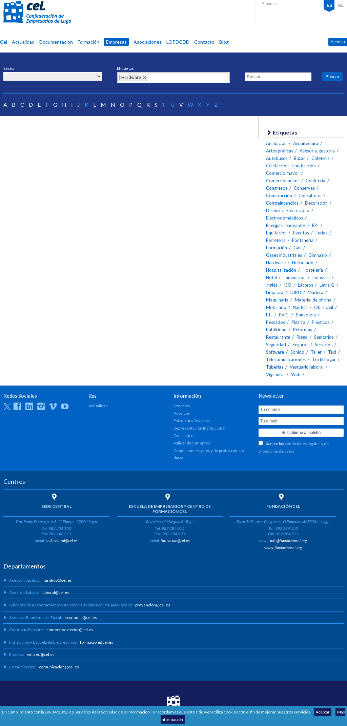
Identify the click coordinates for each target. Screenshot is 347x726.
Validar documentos (192, 442)
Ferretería (276, 240)
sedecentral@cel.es (62, 540)
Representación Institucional (199, 428)
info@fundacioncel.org (288, 540)
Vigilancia (275, 374)
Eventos (301, 232)
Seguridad (276, 344)
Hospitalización (281, 270)
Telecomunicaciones (286, 359)
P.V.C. (284, 314)
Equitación (276, 232)
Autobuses (276, 158)
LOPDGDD (177, 42)
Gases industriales (284, 255)
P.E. (269, 314)
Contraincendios (282, 203)
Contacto (204, 42)
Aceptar (322, 711)
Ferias (321, 232)
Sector (9, 68)
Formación (88, 42)
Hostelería (313, 270)
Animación (276, 143)
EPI (315, 225)
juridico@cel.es (58, 580)
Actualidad (23, 42)
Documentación (56, 42)
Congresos (276, 188)
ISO (287, 285)
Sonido (297, 352)
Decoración (316, 203)
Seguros (300, 344)
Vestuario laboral (307, 367)
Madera (315, 292)
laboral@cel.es (56, 592)
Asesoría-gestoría (317, 150)
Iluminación (294, 277)
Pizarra (298, 322)
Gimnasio (317, 255)
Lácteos (305, 285)
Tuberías (274, 367)
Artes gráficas (279, 150)
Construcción (279, 195)
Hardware (276, 262)
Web (296, 374)
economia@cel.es (80, 617)
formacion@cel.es (175, 540)
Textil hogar (324, 359)
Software (275, 352)
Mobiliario (276, 307)
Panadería (306, 314)
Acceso (337, 41)
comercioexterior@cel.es (69, 629)
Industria (321, 277)
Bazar (299, 158)
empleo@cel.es (40, 654)
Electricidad (297, 210)
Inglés (272, 285)
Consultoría (310, 195)
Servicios (323, 344)
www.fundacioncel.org (283, 547)
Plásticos (320, 322)
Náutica (300, 307)
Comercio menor (282, 180)
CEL (37, 12)
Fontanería (302, 240)
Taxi (332, 352)
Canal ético (183, 435)
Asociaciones (148, 42)
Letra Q (327, 285)
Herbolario (302, 262)
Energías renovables (286, 225)
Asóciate (181, 413)
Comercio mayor (282, 173)
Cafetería (320, 158)
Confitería (315, 180)
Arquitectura (305, 143)
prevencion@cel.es (152, 604)
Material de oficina (313, 300)
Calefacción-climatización (291, 165)
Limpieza (274, 292)
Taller (316, 352)
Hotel (271, 277)
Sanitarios (324, 337)
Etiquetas (125, 68)
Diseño (273, 210)
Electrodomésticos (284, 218)
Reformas (302, 329)
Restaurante (278, 337)
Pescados (275, 322)
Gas (297, 247)
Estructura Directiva (192, 420)
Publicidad (276, 329)
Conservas (304, 188)
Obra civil (323, 307)
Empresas (116, 42)
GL (341, 5)
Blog (224, 42)
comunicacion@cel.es (59, 666)
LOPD (295, 292)
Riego (302, 337)
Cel (3, 42)
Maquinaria (277, 300)
